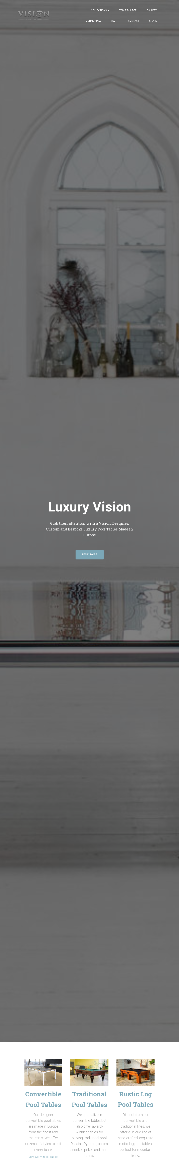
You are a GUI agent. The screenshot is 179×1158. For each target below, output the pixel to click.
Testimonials (93, 20)
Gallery (152, 10)
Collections (100, 10)
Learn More (89, 556)
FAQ (114, 20)
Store (153, 20)
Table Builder (128, 10)
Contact (133, 20)
